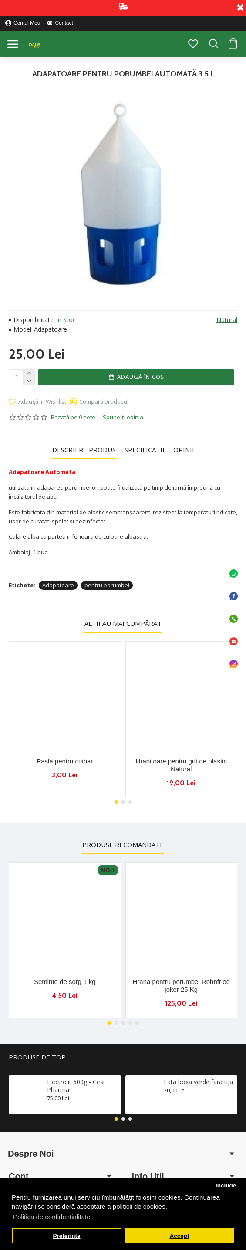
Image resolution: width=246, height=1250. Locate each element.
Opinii (183, 448)
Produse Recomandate (123, 844)
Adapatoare (58, 584)
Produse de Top (37, 1056)
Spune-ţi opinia (123, 416)
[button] (116, 801)
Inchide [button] (226, 1185)
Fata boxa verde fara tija (198, 1081)
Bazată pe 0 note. (74, 416)
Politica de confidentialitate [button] (52, 1216)
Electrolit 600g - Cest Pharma (76, 1085)
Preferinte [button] (67, 1236)
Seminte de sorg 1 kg (65, 981)
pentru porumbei (106, 584)
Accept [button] (179, 1236)
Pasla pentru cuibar (65, 759)
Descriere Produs (84, 448)
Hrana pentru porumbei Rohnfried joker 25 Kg (181, 985)
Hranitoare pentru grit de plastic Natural (181, 763)
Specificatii (145, 448)
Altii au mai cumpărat (123, 622)
